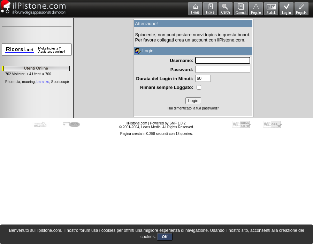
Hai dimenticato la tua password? (193, 108)
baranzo (43, 82)
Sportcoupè (60, 82)
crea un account (191, 40)
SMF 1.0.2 (177, 123)
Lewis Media (151, 127)
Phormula (12, 82)
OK (165, 237)
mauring (28, 82)
